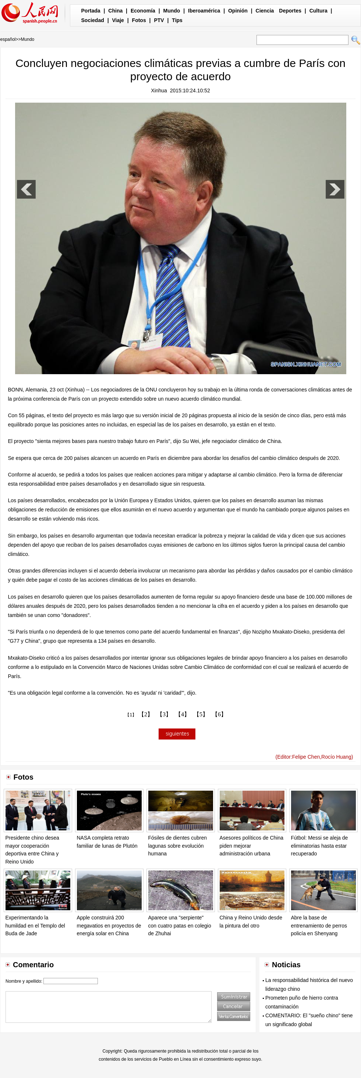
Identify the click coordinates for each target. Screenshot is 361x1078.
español (8, 39)
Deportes (290, 11)
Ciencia (265, 11)
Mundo (171, 11)
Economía (143, 11)
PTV (159, 20)
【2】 (145, 714)
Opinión (238, 11)
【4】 (182, 714)
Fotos (139, 20)
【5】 (201, 714)
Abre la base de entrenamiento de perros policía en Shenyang (319, 925)
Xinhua (159, 90)
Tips (177, 20)
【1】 (131, 714)
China (115, 11)
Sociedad (92, 20)
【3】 (164, 714)
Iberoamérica (204, 11)
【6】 (219, 714)
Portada (90, 11)
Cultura (318, 11)
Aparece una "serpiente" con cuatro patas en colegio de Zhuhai (179, 925)
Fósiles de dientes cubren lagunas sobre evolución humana (177, 846)
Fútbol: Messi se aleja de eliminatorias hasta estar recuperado (319, 846)
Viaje (118, 20)
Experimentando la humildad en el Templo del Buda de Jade (35, 925)
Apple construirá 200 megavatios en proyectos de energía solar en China (109, 925)
